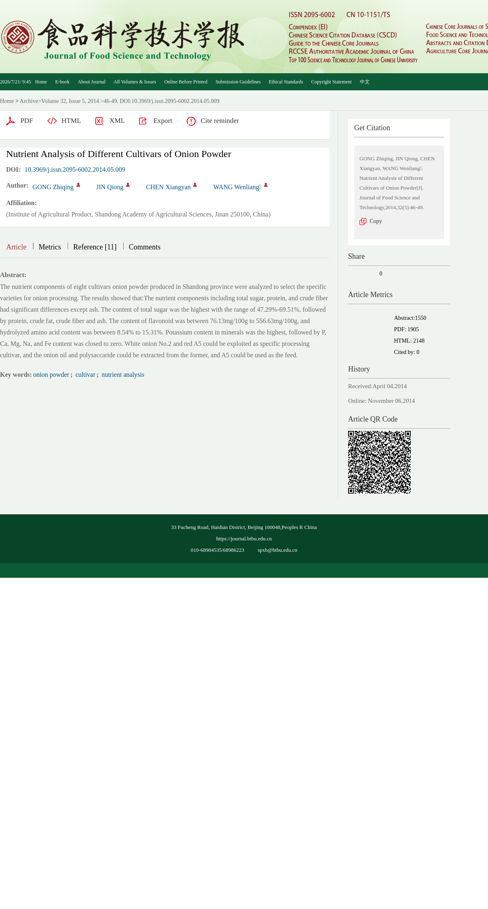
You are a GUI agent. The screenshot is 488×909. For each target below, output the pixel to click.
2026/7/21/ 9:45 (15, 82)
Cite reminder (219, 121)
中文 (365, 82)
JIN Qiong (110, 187)
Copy (376, 221)
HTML (71, 121)
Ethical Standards (286, 82)
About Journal (91, 82)
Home (41, 82)
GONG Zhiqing (53, 187)
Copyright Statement (331, 82)
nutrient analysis (122, 374)
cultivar (84, 374)
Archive (29, 101)
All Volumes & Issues (134, 82)
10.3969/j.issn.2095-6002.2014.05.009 (75, 169)
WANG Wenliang (237, 187)
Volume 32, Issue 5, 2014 (70, 101)
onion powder (51, 374)
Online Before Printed (185, 82)
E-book (62, 82)
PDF (26, 121)
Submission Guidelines (238, 82)
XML (117, 121)
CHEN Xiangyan (168, 187)
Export (162, 121)
